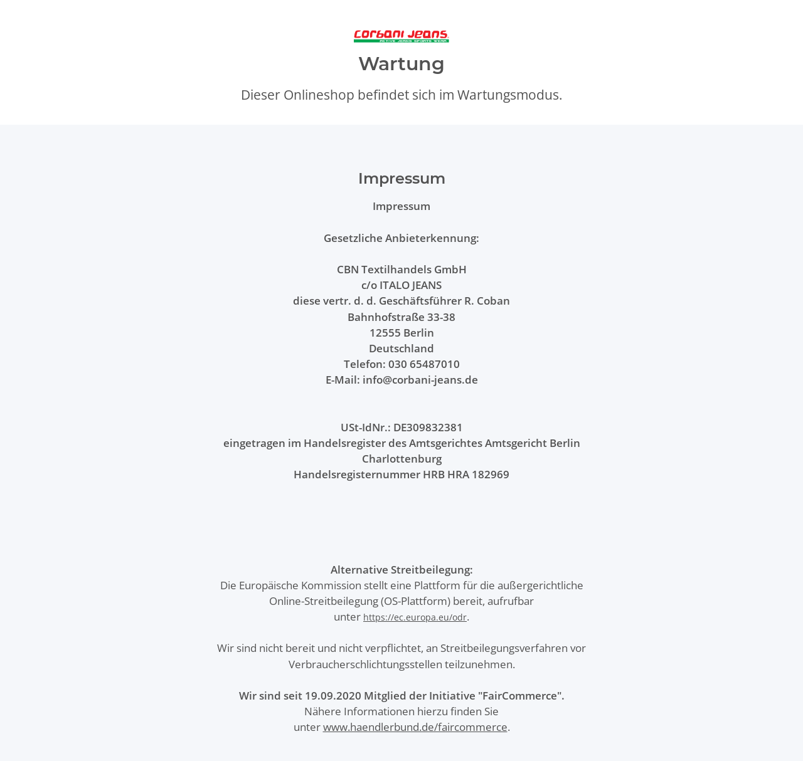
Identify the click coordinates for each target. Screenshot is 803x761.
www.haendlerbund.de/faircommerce (415, 727)
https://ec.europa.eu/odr (415, 617)
